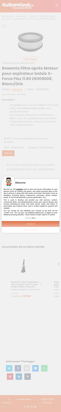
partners (19, 189)
